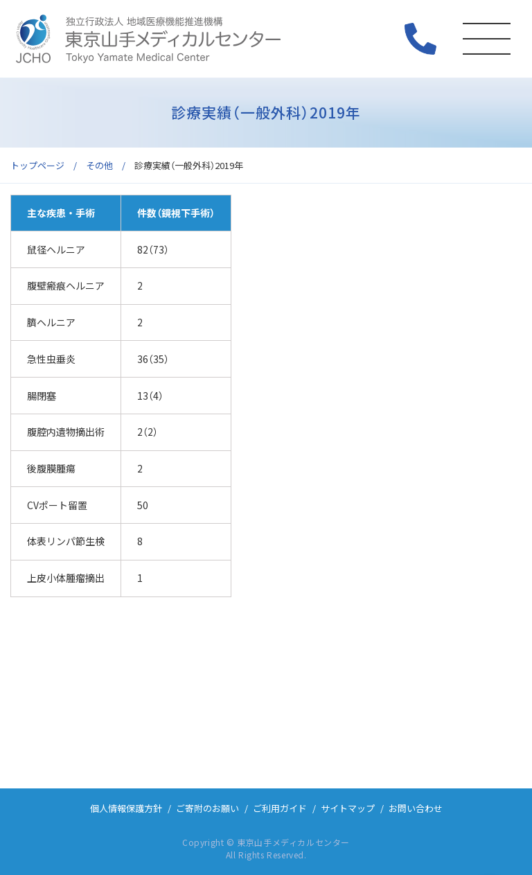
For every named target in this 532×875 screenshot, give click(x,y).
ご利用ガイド (280, 808)
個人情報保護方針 (126, 808)
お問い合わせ (416, 808)
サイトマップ (348, 808)
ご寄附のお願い (207, 808)
